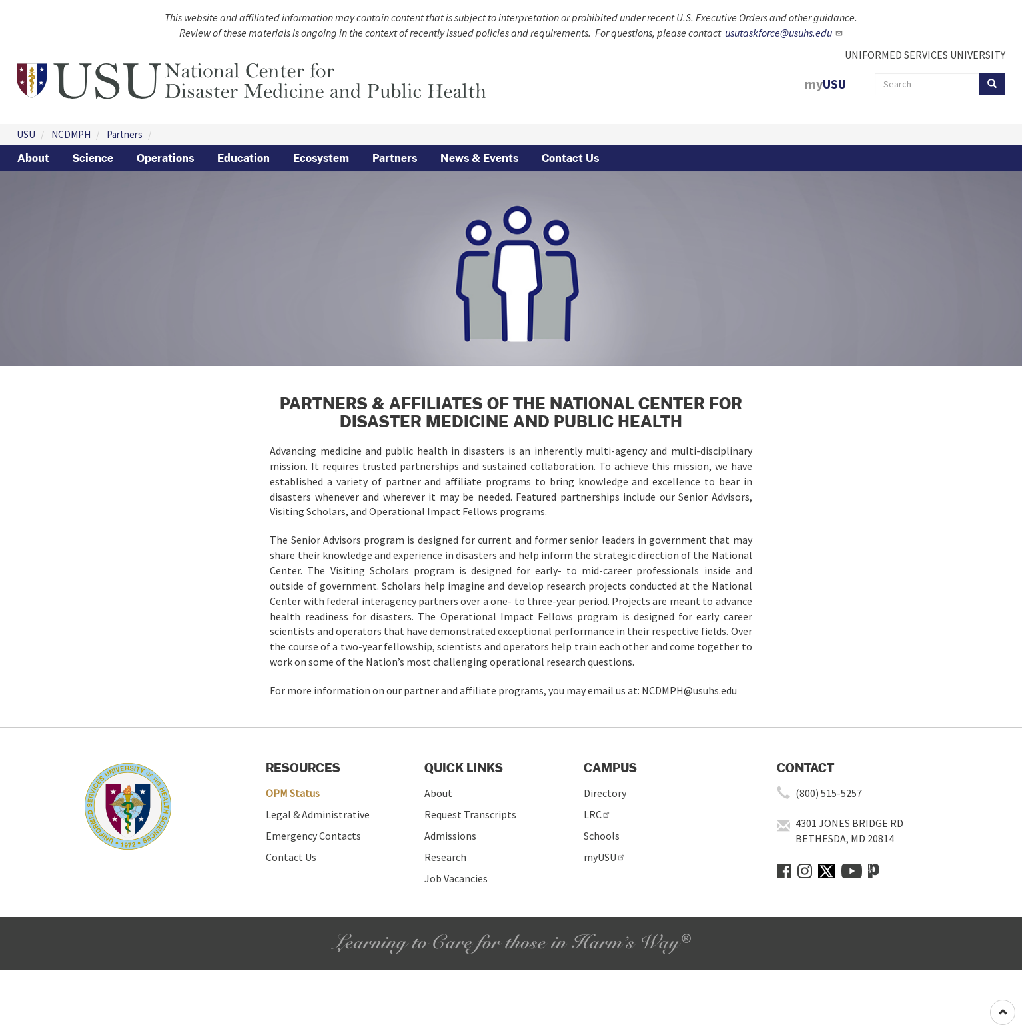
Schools (602, 835)
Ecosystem (321, 158)
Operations (165, 158)
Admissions (450, 835)
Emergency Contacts (313, 835)
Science (93, 158)
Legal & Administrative (318, 814)
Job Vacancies (456, 878)
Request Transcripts (470, 814)
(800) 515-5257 (828, 793)
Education (243, 158)
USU (26, 134)
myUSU (605, 857)
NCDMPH (71, 134)
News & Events (479, 158)
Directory (605, 793)
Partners (125, 134)
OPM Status (293, 793)
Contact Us (570, 158)
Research (445, 857)
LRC (597, 814)
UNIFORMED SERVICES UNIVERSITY (925, 54)
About (33, 158)
